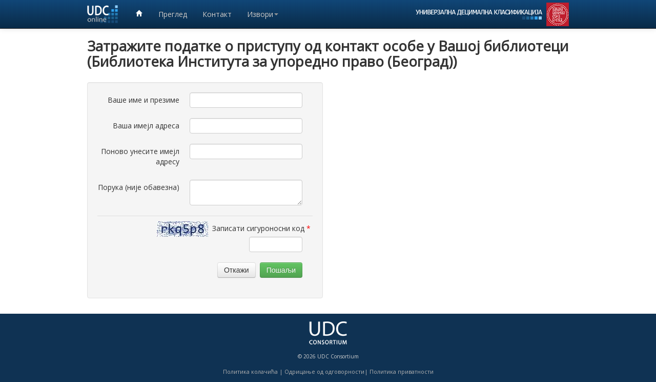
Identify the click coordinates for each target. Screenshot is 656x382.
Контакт (217, 14)
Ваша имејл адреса (146, 125)
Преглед (172, 14)
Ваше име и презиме (143, 100)
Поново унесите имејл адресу (140, 156)
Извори (262, 14)
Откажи (236, 270)
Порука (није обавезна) (138, 187)
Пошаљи (281, 270)
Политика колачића (250, 371)
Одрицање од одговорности (324, 371)
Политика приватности (402, 371)
